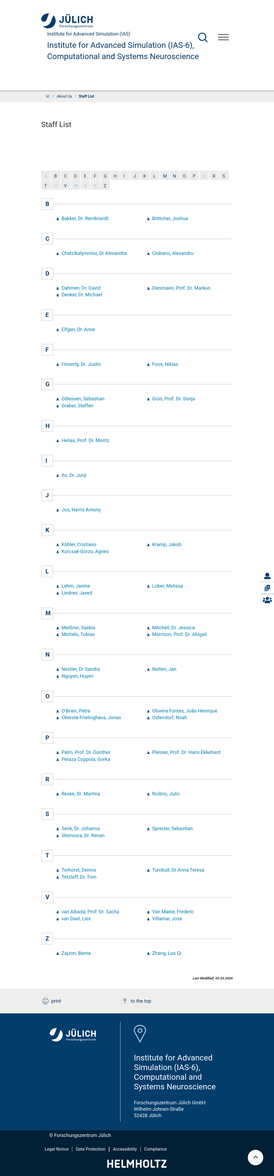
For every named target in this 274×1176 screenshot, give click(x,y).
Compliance (155, 1149)
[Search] (203, 37)
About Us (64, 96)
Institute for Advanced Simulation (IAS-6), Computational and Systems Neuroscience (123, 50)
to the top (136, 1001)
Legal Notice (56, 1149)
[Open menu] (223, 38)
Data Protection (90, 1149)
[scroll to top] (255, 1157)
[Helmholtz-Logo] (136, 1166)
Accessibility (125, 1149)
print (51, 1001)
